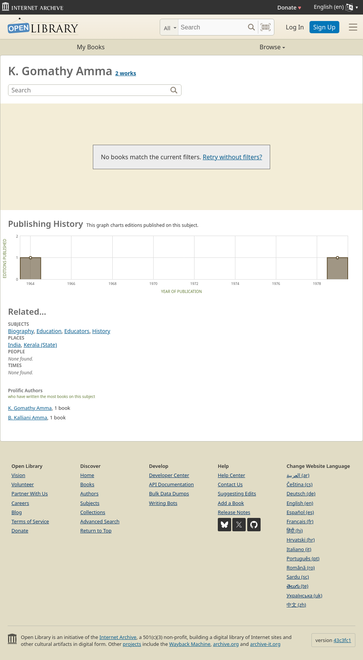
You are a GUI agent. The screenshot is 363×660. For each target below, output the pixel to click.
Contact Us (230, 484)
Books (87, 484)
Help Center (231, 475)
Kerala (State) (40, 344)
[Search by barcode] (265, 27)
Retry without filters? (232, 157)
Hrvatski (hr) (301, 539)
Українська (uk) (304, 595)
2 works (125, 73)
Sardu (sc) (298, 576)
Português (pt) (303, 558)
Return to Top (96, 530)
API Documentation (171, 484)
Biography (21, 331)
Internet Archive (117, 637)
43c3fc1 (342, 640)
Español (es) (300, 512)
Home (87, 475)
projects (132, 644)
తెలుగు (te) (297, 585)
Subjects (89, 503)
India (14, 344)
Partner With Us (29, 493)
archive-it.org (265, 644)
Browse (233, 47)
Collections (92, 512)
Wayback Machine (190, 644)
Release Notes (234, 512)
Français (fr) (300, 521)
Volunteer (22, 484)
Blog (16, 512)
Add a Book (231, 503)
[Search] (211, 27)
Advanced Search (100, 521)
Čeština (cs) (300, 484)
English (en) (300, 503)
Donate (289, 7)
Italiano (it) (299, 549)
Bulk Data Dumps (169, 493)
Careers (20, 503)
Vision (18, 475)
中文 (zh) (296, 604)
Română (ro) (301, 567)
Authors (89, 493)
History (101, 331)
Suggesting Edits (237, 493)
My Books (91, 47)
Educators (76, 331)
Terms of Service (30, 521)
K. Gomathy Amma (30, 407)
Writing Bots (163, 503)
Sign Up (324, 27)
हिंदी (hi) (295, 530)
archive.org (225, 644)
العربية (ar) (298, 475)
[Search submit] (251, 27)
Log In (295, 27)
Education (48, 331)
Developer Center (169, 475)
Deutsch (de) (301, 493)
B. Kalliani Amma (27, 417)
